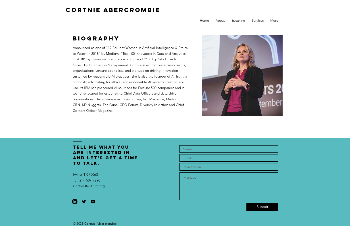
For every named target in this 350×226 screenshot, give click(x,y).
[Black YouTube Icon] (93, 201)
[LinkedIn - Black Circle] (74, 201)
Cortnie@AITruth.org (89, 186)
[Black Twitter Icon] (84, 201)
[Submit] (262, 207)
